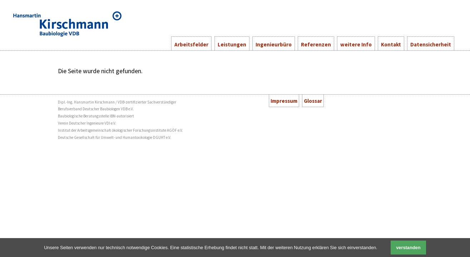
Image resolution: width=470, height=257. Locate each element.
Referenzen (316, 44)
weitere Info (356, 44)
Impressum (284, 100)
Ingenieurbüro (274, 44)
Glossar (313, 100)
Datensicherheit (430, 44)
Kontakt (391, 44)
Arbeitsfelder (191, 44)
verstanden (408, 247)
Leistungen (232, 44)
